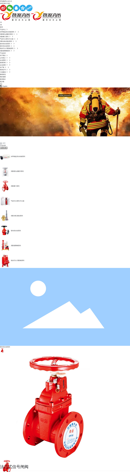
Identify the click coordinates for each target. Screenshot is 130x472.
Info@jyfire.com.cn (6, 1)
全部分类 (3, 148)
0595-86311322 (5, 3)
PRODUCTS (10, 138)
